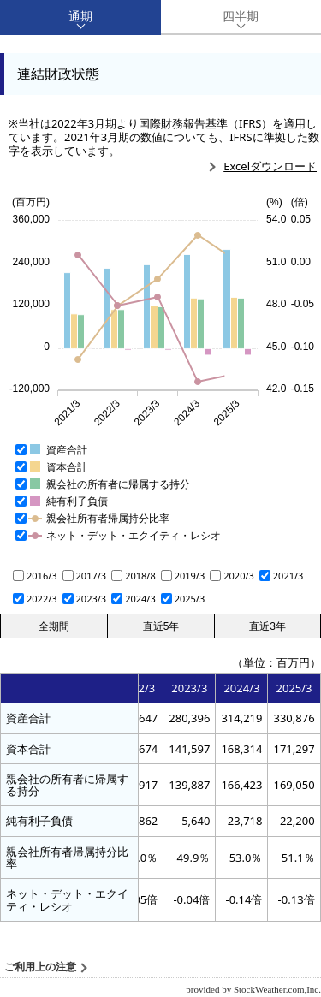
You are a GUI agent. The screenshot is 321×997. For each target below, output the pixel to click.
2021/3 (288, 575)
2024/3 (140, 598)
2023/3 (91, 598)
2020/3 (238, 575)
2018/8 (140, 575)
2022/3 (42, 598)
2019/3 (190, 575)
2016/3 (42, 575)
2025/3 (190, 598)
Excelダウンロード (270, 166)
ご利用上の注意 (40, 967)
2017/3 (91, 575)
